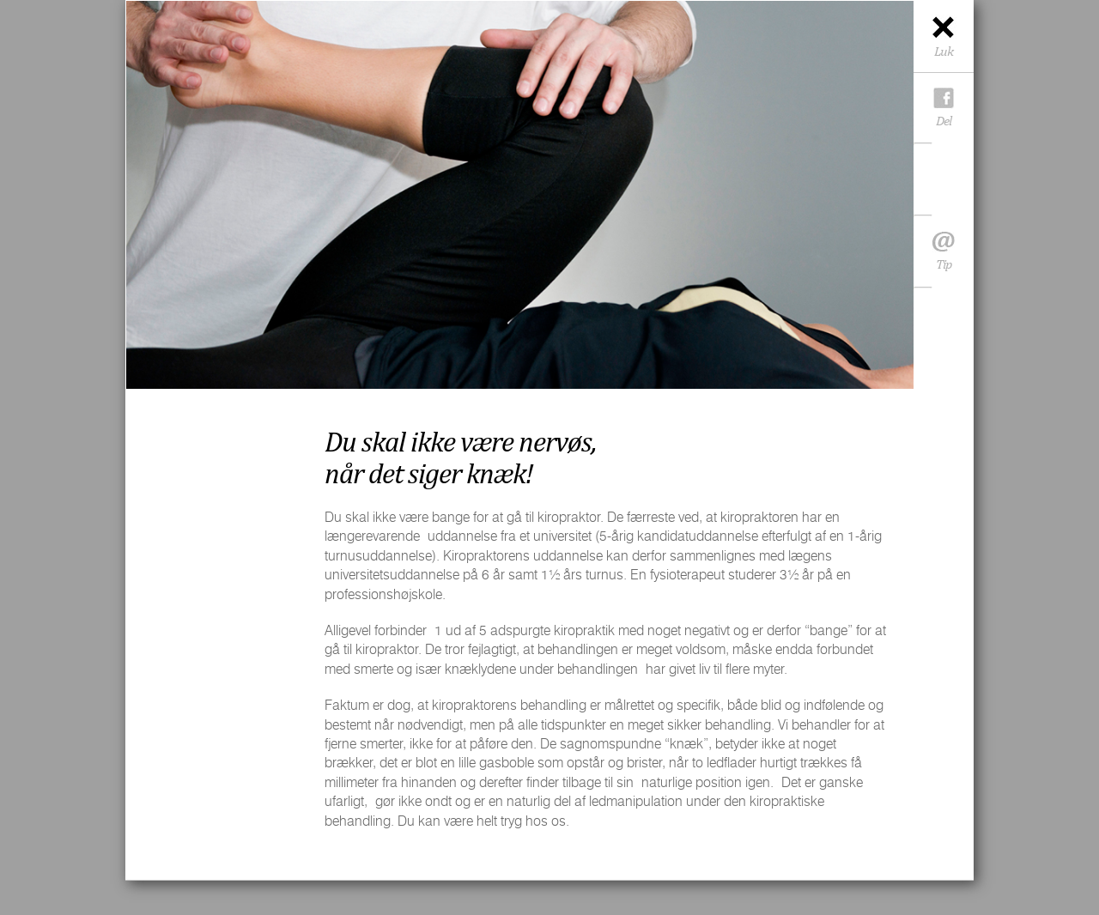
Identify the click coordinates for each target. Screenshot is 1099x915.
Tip (943, 255)
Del (943, 120)
